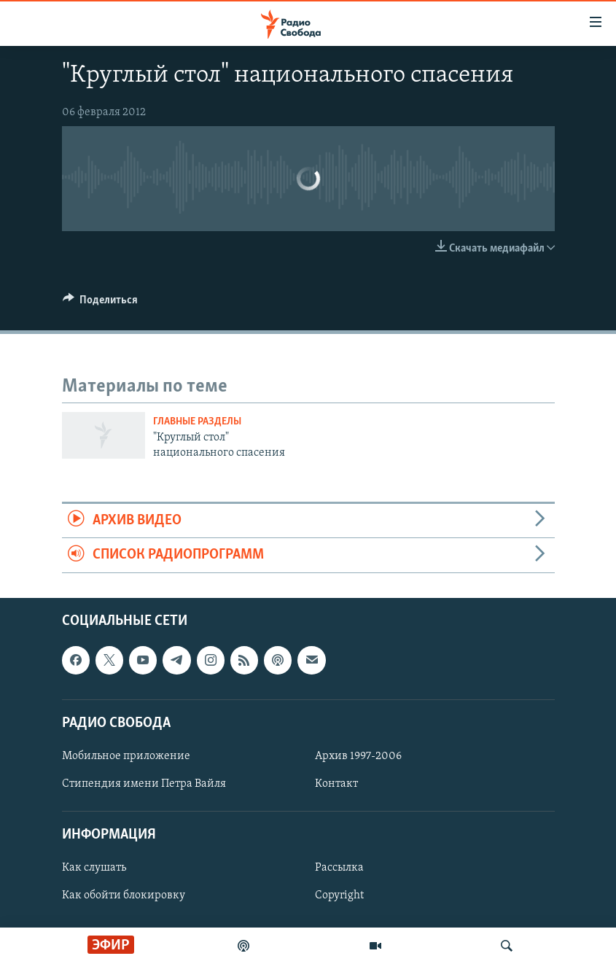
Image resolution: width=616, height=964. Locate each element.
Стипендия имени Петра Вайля (144, 784)
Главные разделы (197, 421)
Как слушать (94, 868)
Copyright (339, 895)
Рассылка (339, 868)
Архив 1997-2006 (358, 756)
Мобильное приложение (126, 756)
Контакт (336, 784)
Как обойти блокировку (123, 895)
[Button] (101, 303)
